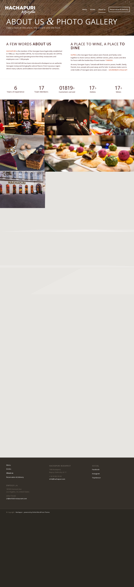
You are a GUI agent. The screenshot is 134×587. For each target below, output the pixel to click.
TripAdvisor (96, 478)
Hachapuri (19, 512)
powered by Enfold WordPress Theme (37, 512)
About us (9, 473)
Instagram (96, 473)
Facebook (95, 469)
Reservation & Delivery (15, 477)
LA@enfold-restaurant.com (16, 498)
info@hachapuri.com (57, 479)
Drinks (8, 469)
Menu (8, 465)
